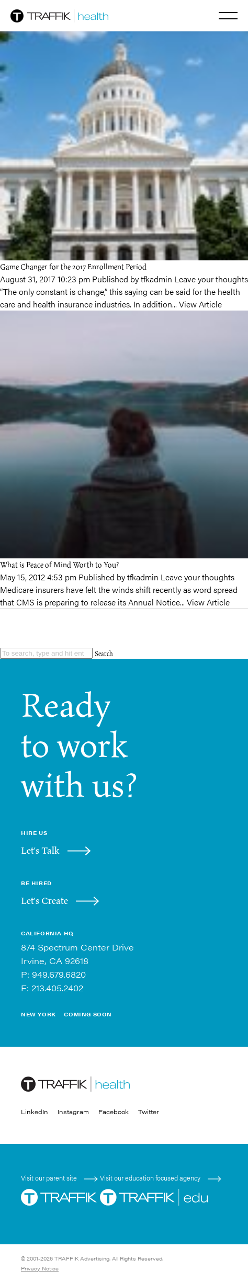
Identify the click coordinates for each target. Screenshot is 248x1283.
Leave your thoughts (211, 279)
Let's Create (44, 900)
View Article (200, 304)
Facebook (113, 1111)
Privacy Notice (40, 1268)
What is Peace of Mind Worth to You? (59, 564)
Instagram (73, 1111)
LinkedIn (34, 1111)
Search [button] (104, 653)
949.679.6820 (59, 974)
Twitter (148, 1111)
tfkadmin (156, 279)
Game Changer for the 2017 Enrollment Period (73, 266)
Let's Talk (40, 850)
